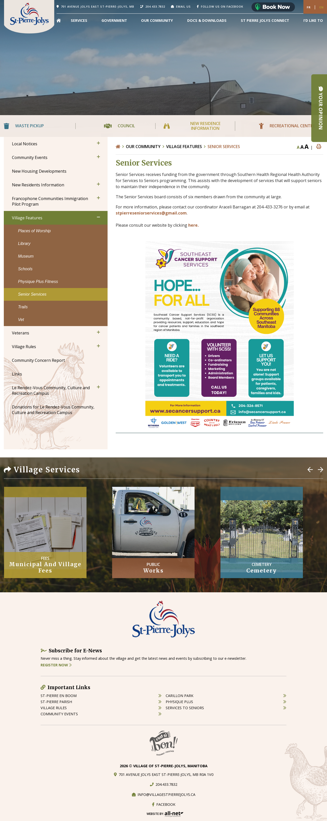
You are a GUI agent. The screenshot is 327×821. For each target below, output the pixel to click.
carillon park (179, 695)
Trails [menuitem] (23, 307)
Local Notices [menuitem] (24, 144)
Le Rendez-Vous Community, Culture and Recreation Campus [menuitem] (51, 390)
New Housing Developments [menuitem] (39, 171)
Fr (309, 7)
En (321, 7)
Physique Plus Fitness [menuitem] (38, 281)
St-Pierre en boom (59, 695)
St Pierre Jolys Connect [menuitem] (265, 20)
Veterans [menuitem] (20, 333)
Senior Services (224, 146)
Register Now (56, 665)
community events (59, 713)
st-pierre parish (56, 701)
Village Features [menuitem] (27, 218)
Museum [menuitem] (25, 256)
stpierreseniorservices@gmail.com (151, 213)
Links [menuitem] (17, 374)
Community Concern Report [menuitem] (38, 360)
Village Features (184, 146)
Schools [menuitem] (25, 269)
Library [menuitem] (24, 243)
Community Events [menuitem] (29, 157)
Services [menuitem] (79, 20)
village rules (54, 707)
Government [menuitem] (114, 20)
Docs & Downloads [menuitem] (207, 20)
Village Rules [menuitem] (24, 346)
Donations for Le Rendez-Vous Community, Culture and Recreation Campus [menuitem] (53, 409)
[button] (98, 143)
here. (193, 225)
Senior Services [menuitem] (32, 294)
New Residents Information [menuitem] (38, 185)
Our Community (143, 146)
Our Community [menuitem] (157, 20)
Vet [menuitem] (21, 319)
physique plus (179, 701)
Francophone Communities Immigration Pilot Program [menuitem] (50, 201)
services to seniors (185, 707)
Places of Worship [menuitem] (34, 231)
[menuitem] (59, 20)
